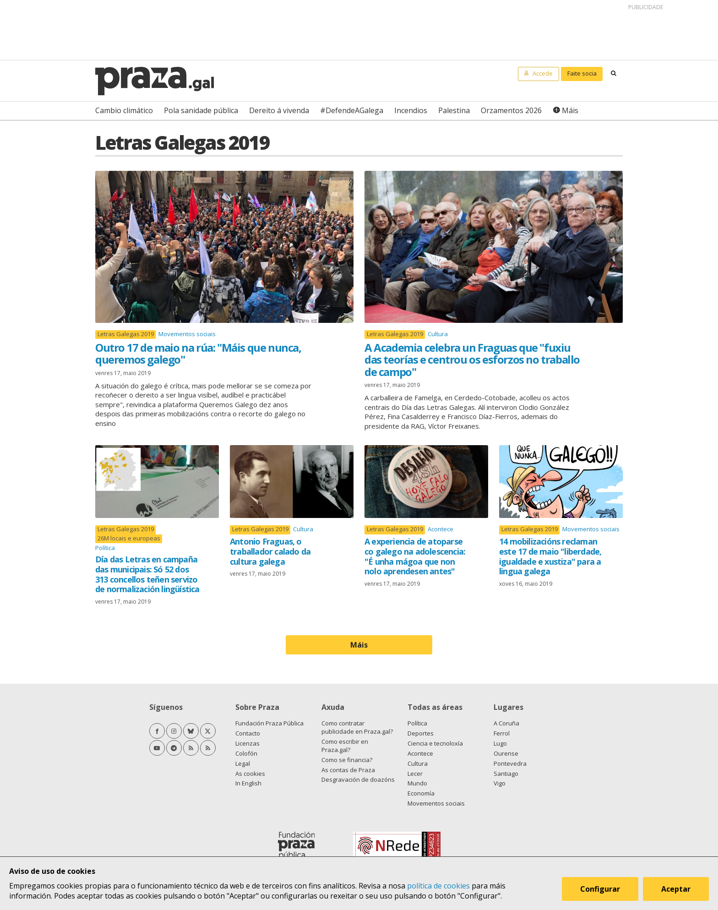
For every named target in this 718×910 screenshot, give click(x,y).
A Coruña (506, 723)
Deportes (421, 733)
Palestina (454, 110)
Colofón (246, 753)
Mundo (417, 783)
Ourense (506, 753)
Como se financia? (346, 760)
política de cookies (438, 886)
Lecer (415, 773)
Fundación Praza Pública (269, 723)
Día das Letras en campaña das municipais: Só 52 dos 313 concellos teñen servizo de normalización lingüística (147, 574)
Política (105, 548)
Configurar (600, 889)
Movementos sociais (187, 334)
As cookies (250, 773)
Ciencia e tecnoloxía (435, 743)
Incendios (410, 110)
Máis (570, 110)
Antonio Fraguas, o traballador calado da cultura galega (270, 551)
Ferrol (502, 733)
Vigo (500, 783)
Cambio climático (124, 110)
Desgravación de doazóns (358, 779)
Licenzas (247, 743)
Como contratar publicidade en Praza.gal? (357, 727)
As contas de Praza (348, 770)
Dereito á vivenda (279, 110)
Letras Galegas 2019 (126, 334)
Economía (421, 793)
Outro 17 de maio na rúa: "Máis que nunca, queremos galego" (198, 353)
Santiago (506, 773)
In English (248, 783)
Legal (242, 763)
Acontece (440, 529)
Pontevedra (510, 763)
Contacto (247, 733)
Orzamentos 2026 (511, 110)
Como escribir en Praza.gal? (344, 745)
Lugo (500, 743)
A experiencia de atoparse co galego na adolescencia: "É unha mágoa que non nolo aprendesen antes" (414, 556)
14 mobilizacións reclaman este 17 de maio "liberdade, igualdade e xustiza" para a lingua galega (550, 556)
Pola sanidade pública (201, 110)
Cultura (438, 334)
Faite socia (582, 73)
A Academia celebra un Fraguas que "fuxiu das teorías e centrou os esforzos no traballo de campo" (472, 359)
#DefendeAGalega (351, 110)
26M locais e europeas (129, 538)
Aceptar (676, 889)
